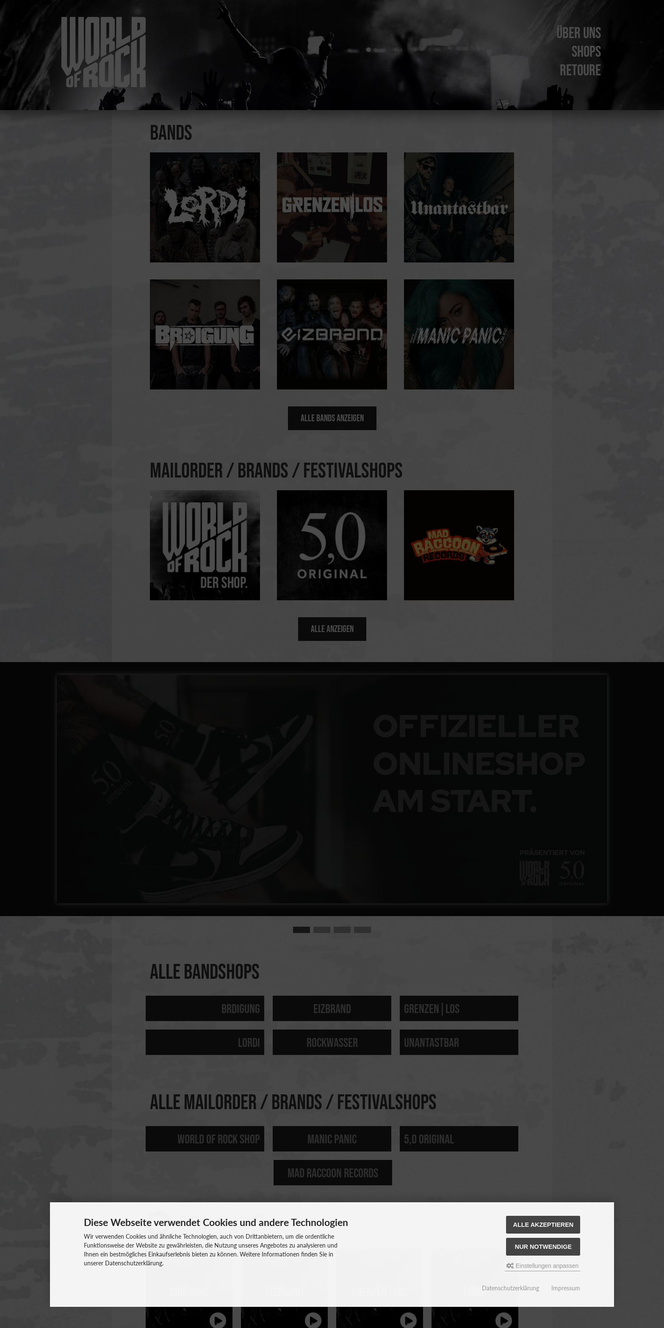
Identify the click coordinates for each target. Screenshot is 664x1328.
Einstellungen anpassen (542, 1265)
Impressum (565, 1288)
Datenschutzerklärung (510, 1288)
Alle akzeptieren (543, 1224)
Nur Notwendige (543, 1246)
